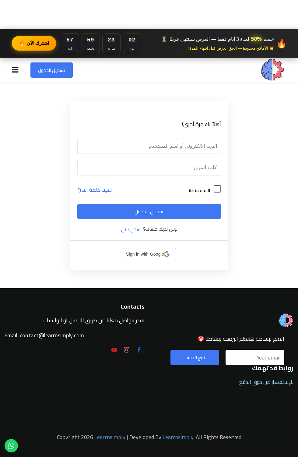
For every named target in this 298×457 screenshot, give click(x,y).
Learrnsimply (109, 437)
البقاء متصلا (199, 190)
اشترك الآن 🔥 (34, 43)
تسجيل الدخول (51, 70)
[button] (149, 254)
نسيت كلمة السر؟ (95, 189)
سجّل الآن (130, 229)
